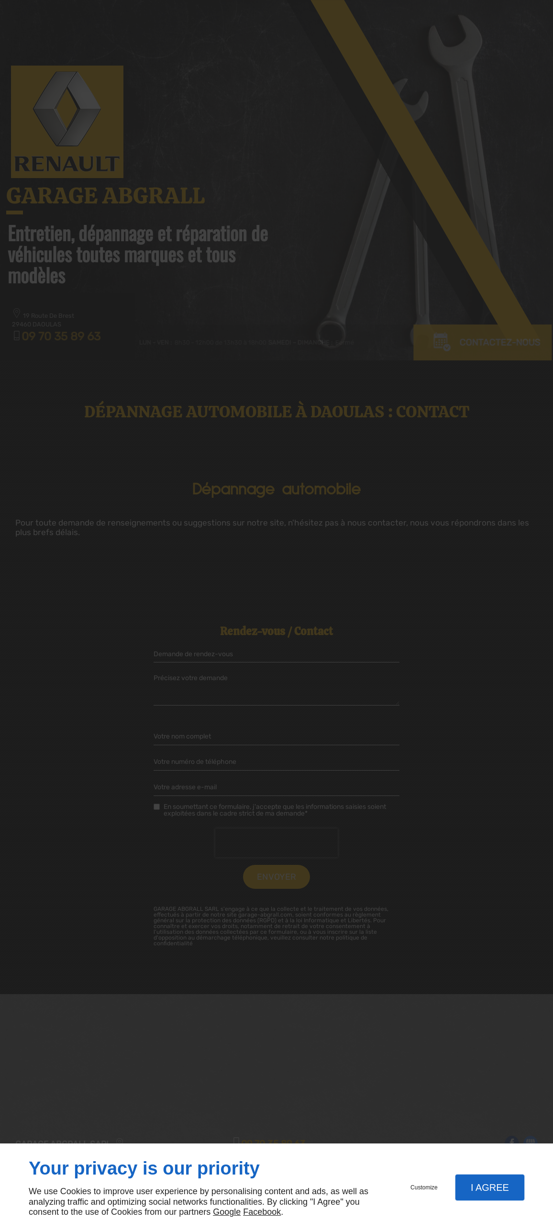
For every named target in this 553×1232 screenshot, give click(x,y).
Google (227, 1212)
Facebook (262, 1212)
